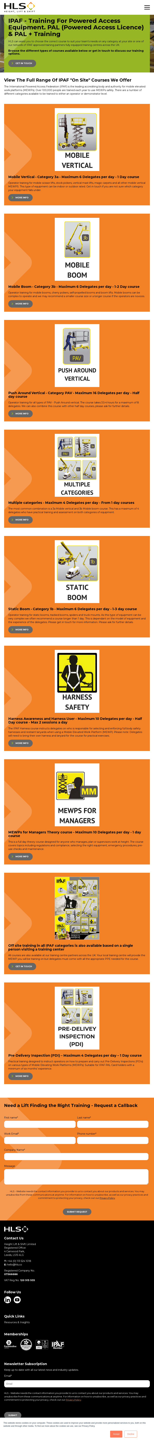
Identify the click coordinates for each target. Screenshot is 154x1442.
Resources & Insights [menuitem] (17, 1322)
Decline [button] (130, 1434)
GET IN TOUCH (23, 63)
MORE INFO (22, 197)
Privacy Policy (107, 1198)
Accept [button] (116, 1434)
